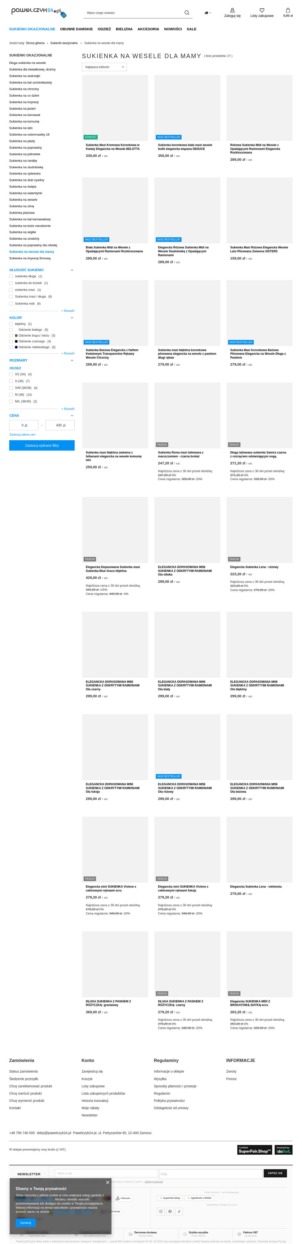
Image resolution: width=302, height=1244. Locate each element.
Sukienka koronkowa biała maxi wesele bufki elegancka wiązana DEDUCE (185, 147)
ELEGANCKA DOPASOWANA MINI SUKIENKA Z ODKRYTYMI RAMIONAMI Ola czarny (113, 685)
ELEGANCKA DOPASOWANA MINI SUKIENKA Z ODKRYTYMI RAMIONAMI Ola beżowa (257, 788)
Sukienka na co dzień (24, 95)
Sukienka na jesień (22, 108)
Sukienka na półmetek (24, 154)
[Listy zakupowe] (262, 13)
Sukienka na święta (22, 186)
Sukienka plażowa (22, 213)
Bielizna (124, 29)
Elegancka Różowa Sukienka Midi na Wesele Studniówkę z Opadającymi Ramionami (183, 251)
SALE (192, 29)
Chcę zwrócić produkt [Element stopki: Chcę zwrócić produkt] (25, 1093)
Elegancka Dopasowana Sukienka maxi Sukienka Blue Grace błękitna (113, 569)
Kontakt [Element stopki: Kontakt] (15, 1108)
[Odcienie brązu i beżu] (42, 335)
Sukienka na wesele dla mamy (31, 251)
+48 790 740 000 (22, 1133)
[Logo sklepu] (39, 13)
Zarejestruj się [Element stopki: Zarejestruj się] (92, 1071)
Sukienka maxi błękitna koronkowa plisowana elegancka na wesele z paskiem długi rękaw (187, 353)
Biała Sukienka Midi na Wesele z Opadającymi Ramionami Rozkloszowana (114, 249)
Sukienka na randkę (23, 160)
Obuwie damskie (76, 29)
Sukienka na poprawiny (25, 147)
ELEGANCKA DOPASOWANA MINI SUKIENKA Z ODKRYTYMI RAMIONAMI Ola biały (185, 685)
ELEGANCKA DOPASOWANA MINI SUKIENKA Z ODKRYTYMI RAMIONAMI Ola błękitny (257, 685)
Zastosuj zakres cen (22, 434)
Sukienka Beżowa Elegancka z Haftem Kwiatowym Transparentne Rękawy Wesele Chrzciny (112, 353)
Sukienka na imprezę (24, 102)
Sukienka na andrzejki (24, 76)
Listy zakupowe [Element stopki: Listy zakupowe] (93, 1086)
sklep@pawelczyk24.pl (54, 1133)
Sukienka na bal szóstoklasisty (30, 82)
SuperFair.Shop (169, 1198)
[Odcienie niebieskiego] (42, 347)
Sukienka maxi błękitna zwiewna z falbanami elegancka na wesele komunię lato (114, 456)
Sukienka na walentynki (25, 193)
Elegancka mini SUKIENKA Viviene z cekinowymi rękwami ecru (111, 888)
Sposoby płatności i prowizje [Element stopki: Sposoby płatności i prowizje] (175, 1086)
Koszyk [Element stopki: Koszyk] (87, 1079)
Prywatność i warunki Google (70, 1211)
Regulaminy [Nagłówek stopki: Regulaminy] (166, 1060)
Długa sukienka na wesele (27, 63)
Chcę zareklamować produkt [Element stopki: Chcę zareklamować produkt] (30, 1086)
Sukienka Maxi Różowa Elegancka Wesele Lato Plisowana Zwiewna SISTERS (259, 249)
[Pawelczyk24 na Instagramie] (161, 1211)
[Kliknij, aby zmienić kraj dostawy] (208, 13)
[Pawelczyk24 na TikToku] (179, 1211)
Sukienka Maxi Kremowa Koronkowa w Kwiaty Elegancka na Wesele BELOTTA (113, 147)
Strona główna (35, 43)
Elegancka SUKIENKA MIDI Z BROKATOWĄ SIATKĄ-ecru (250, 1003)
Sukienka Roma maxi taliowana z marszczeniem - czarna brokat (180, 454)
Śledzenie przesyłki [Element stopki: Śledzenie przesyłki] (23, 1079)
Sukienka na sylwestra (24, 173)
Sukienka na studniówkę (26, 167)
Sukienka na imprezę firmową (30, 258)
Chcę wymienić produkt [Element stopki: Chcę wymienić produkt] (26, 1101)
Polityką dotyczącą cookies (34, 1199)
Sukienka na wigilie (22, 232)
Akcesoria (148, 29)
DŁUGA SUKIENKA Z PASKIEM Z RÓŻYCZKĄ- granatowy (108, 1003)
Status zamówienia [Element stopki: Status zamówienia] (23, 1071)
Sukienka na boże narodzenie (30, 226)
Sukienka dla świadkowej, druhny (32, 69)
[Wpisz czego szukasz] (137, 12)
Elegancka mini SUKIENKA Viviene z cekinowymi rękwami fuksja (183, 888)
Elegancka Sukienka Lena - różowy (254, 567)
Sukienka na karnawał (24, 115)
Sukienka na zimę (21, 206)
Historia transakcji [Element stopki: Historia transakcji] (95, 1101)
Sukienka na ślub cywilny (26, 180)
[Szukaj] (187, 12)
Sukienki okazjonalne (32, 29)
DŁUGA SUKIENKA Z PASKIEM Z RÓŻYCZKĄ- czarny (180, 1003)
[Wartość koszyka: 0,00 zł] (288, 13)
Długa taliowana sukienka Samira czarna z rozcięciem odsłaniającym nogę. (258, 454)
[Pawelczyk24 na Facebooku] (170, 1211)
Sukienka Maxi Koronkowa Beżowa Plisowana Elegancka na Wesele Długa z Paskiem (258, 353)
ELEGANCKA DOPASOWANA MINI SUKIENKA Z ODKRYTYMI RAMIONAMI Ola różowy (185, 788)
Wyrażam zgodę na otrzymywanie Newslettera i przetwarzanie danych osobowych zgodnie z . (110, 1181)
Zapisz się (275, 1173)
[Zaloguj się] (232, 13)
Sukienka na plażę (22, 141)
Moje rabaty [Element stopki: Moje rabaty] (90, 1108)
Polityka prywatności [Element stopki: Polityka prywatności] (169, 1101)
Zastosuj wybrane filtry (42, 445)
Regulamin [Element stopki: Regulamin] (162, 1093)
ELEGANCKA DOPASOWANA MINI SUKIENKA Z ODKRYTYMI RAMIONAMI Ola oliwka (185, 570)
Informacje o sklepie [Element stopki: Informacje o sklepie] (169, 1071)
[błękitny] (42, 324)
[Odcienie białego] (42, 329)
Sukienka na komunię (24, 121)
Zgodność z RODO (199, 1198)
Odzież (104, 29)
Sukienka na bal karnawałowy (30, 219)
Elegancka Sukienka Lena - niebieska (256, 886)
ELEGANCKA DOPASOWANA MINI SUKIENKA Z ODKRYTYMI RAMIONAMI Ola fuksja (113, 788)
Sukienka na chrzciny (24, 89)
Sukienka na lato (20, 128)
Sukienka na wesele (23, 199)
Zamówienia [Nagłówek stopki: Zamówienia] (21, 1060)
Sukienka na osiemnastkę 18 (29, 134)
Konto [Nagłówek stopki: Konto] (88, 1060)
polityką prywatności (154, 1182)
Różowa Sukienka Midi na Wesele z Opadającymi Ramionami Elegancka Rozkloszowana (255, 148)
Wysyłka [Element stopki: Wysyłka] (160, 1079)
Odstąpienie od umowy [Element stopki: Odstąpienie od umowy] (171, 1108)
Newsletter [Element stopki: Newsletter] (90, 1115)
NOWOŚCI (173, 29)
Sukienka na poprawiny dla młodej (33, 245)
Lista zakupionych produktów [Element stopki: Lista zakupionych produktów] (103, 1093)
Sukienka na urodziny (24, 238)
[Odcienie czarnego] (42, 341)
